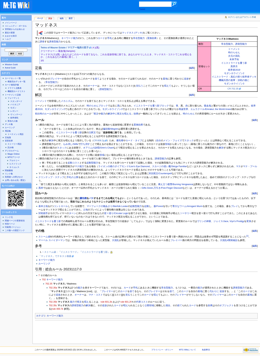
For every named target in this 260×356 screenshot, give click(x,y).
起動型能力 (92, 163)
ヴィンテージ (16, 114)
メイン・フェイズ (172, 140)
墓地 (165, 79)
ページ (40, 18)
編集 (192, 67)
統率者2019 (234, 70)
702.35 (48, 283)
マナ (238, 166)
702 (44, 279)
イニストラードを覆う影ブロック (151, 105)
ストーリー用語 (14, 144)
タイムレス (14, 167)
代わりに (214, 291)
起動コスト (73, 163)
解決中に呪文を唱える (119, 113)
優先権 (119, 140)
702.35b (53, 302)
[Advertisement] (89, 6)
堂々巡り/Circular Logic (116, 213)
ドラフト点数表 (14, 88)
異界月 (234, 66)
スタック (189, 140)
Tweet (142, 9)
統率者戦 (14, 118)
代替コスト (142, 302)
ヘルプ (8, 39)
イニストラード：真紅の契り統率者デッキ (234, 77)
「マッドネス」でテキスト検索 (54, 256)
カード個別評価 (12, 85)
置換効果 (152, 38)
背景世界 (9, 141)
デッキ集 (9, 124)
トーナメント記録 (13, 95)
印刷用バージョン (13, 227)
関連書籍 (9, 170)
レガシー (14, 111)
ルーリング (44, 263)
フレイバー (176, 240)
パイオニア (15, 104)
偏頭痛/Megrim (110, 129)
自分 (158, 140)
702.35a (53, 287)
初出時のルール (43, 113)
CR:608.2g (99, 140)
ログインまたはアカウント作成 (242, 17)
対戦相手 (43, 213)
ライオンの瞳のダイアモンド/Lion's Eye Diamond (124, 166)
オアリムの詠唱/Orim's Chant (98, 147)
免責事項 (206, 350)
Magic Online (14, 154)
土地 (85, 209)
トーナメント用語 (15, 134)
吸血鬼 (207, 105)
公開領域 (149, 305)
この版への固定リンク (15, 230)
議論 (50, 18)
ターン (72, 213)
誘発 (42, 41)
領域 (167, 144)
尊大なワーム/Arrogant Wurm (187, 206)
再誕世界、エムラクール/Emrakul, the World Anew (205, 109)
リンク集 (9, 174)
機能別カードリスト (16, 91)
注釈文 (92, 132)
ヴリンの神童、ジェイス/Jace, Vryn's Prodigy (220, 221)
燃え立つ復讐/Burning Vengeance (175, 184)
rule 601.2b (106, 302)
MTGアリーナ (14, 157)
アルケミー (14, 160)
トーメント (234, 49)
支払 (127, 295)
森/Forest (158, 206)
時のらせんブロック (97, 105)
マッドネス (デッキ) (132, 33)
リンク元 (9, 217)
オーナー (92, 86)
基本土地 (43, 206)
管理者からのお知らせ (15, 29)
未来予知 (234, 59)
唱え (155, 295)
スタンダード (16, 101)
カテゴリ (41, 316)
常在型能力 (227, 44)
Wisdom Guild (11, 64)
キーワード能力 (69, 38)
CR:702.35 (233, 88)
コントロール (61, 206)
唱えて (167, 86)
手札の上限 (72, 177)
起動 (146, 206)
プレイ (234, 206)
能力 (103, 113)
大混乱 (115, 240)
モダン (13, 108)
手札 (109, 38)
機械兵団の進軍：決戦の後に (234, 80)
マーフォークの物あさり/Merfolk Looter (107, 206)
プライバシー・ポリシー (162, 350)
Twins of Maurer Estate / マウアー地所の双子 (65, 47)
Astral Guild (10, 68)
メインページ (11, 23)
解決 (51, 140)
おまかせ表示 (11, 36)
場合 (168, 305)
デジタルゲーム (12, 151)
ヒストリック (15, 164)
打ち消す (85, 144)
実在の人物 (13, 121)
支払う (139, 86)
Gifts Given (147, 188)
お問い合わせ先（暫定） (16, 180)
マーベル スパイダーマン (51, 240)
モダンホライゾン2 (234, 73)
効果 (136, 113)
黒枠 (40, 188)
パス (91, 198)
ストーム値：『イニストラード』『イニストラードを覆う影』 (77, 252)
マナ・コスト (96, 295)
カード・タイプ (134, 140)
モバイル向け (8, 186)
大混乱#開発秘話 (229, 240)
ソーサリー (186, 213)
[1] (247, 236)
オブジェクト (227, 305)
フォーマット (14, 98)
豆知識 (8, 137)
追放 (186, 79)
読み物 (11, 147)
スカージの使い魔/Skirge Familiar (169, 166)
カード (101, 38)
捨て (97, 79)
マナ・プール (250, 166)
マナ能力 (79, 166)
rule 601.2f (125, 302)
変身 (248, 221)
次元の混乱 (234, 56)
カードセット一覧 (13, 78)
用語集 (8, 131)
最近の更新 (10, 33)
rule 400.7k (57, 309)
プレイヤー (56, 79)
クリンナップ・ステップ (51, 177)
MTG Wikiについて (187, 350)
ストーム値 (44, 236)
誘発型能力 (241, 44)
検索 (4, 44)
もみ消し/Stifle (70, 144)
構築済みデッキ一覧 (16, 81)
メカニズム (67, 101)
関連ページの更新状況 (15, 220)
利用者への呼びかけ (14, 177)
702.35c (53, 305)
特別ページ (10, 224)
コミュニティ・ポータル (16, 26)
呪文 (96, 113)
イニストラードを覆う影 (234, 63)
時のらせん (234, 52)
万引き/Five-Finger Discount (168, 188)
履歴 (71, 18)
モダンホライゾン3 (234, 83)
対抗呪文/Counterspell (160, 173)
